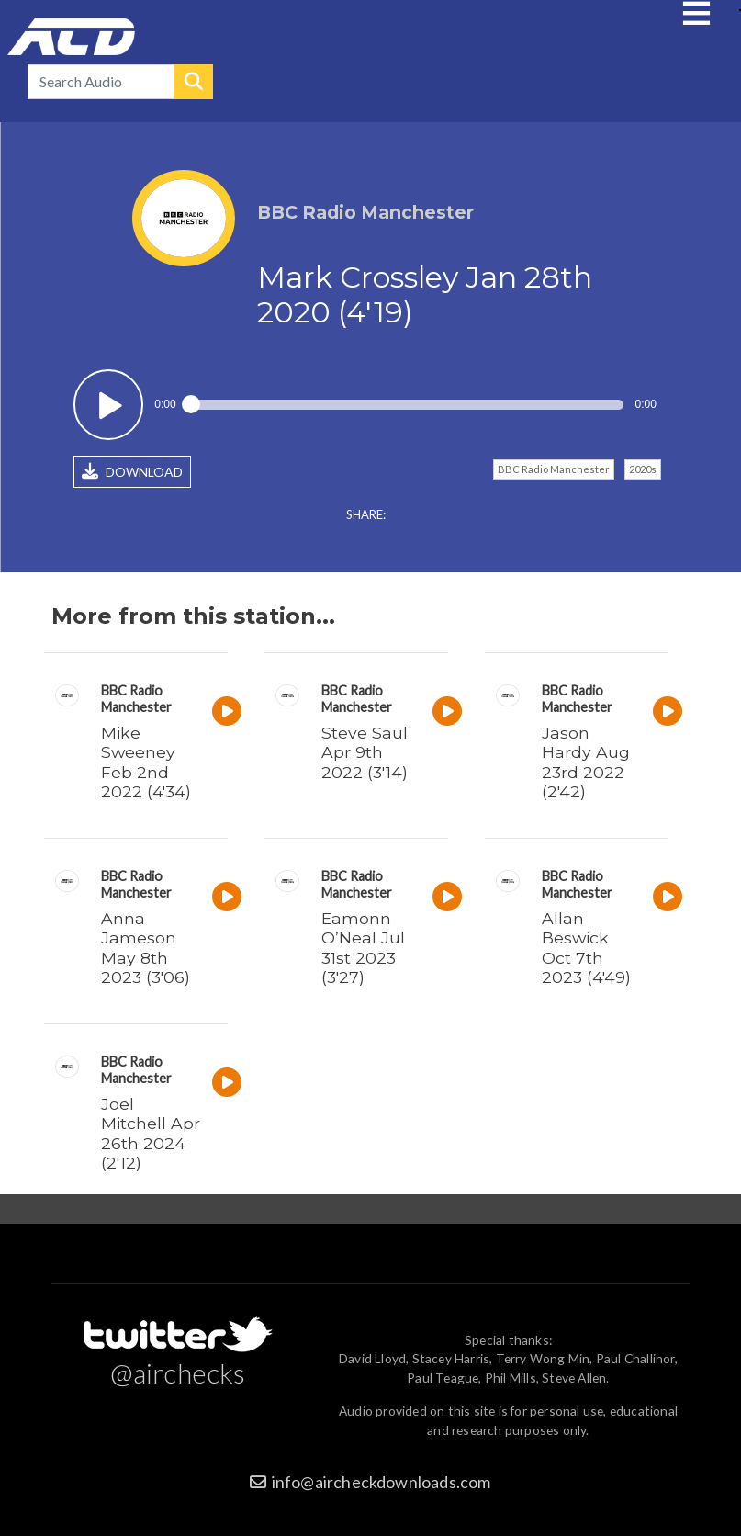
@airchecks (178, 1372)
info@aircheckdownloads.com (381, 1482)
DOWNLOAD (132, 471)
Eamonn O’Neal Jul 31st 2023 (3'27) (363, 947)
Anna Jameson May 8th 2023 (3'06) (145, 947)
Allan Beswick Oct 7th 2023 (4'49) (586, 947)
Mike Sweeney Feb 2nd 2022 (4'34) (146, 761)
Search (193, 81)
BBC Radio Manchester (554, 469)
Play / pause (108, 404)
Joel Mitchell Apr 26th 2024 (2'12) (150, 1132)
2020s (643, 469)
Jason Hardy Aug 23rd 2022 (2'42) (586, 761)
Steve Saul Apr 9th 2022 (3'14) (364, 752)
